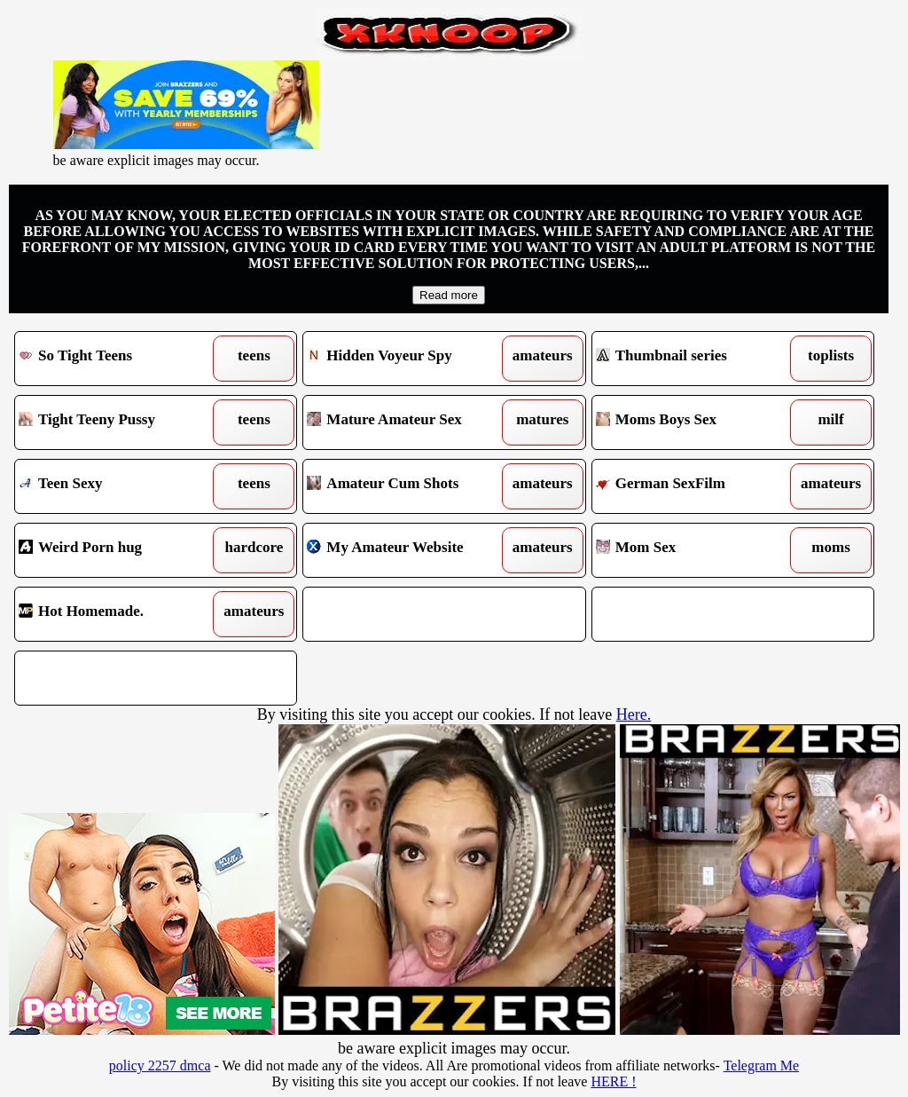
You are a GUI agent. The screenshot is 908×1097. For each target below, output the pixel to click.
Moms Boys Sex (697, 422)
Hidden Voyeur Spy (408, 358)
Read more (448, 295)
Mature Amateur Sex (408, 422)
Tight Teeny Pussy (120, 422)
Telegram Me (762, 1065)
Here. (633, 714)
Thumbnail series (697, 358)
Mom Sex (697, 550)
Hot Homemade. (120, 614)
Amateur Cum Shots (408, 486)
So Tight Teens (120, 358)
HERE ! (613, 1081)
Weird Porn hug (120, 550)
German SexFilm (697, 486)
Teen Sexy (120, 486)
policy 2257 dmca (160, 1065)
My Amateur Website (408, 550)
